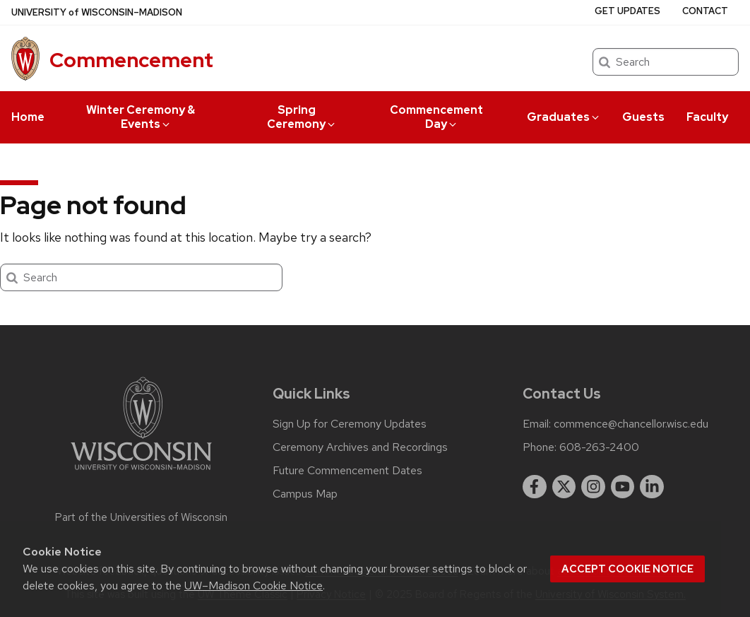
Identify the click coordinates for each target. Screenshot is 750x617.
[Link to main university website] (141, 472)
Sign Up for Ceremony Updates (350, 424)
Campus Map (305, 494)
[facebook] (535, 487)
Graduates (564, 117)
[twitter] (564, 487)
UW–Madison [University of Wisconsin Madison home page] (96, 12)
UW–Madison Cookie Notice (253, 585)
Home (27, 117)
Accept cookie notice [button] (627, 569)
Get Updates (627, 11)
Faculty (707, 117)
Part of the (141, 517)
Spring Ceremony (302, 116)
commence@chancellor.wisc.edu (631, 424)
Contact (705, 11)
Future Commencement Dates (347, 471)
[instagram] (593, 487)
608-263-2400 (599, 447)
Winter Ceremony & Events (140, 116)
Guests (643, 117)
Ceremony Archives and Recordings (360, 447)
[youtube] (623, 487)
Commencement (131, 60)
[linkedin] (652, 487)
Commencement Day (436, 116)
